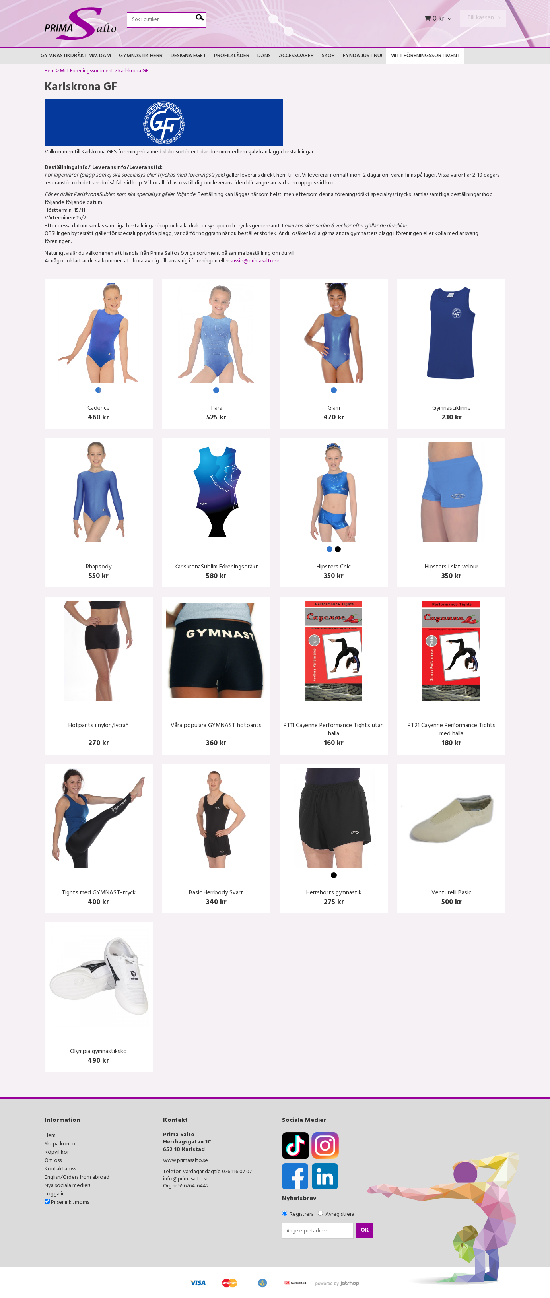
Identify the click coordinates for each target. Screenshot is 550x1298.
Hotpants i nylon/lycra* (98, 726)
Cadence (98, 409)
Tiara (216, 409)
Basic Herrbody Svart (216, 893)
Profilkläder (231, 56)
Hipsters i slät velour (451, 567)
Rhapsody (98, 567)
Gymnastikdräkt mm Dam (76, 56)
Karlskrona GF (133, 72)
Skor (328, 56)
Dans (264, 56)
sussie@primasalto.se (255, 261)
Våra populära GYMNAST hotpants (216, 726)
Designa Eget (188, 56)
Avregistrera (339, 1215)
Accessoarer (296, 56)
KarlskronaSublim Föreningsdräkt (216, 567)
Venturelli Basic (451, 893)
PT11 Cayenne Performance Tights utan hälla (334, 730)
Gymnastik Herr (141, 56)
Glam (334, 409)
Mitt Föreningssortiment (425, 56)
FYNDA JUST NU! (362, 56)
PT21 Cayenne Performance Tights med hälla (452, 730)
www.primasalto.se (185, 1161)
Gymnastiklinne (451, 409)
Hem (50, 72)
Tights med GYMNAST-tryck (99, 893)
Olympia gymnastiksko (98, 1052)
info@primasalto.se (186, 1179)
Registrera (302, 1215)
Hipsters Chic (334, 567)
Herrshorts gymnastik (333, 893)
